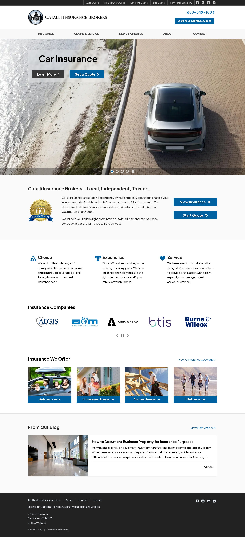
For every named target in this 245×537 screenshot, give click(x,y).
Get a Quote (87, 72)
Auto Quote (92, 2)
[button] (112, 171)
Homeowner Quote (114, 2)
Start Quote (195, 215)
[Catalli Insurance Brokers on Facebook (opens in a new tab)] (197, 2)
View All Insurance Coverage (197, 359)
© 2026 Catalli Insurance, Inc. (44, 499)
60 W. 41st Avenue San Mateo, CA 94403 (40, 516)
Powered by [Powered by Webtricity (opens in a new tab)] (58, 529)
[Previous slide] (117, 335)
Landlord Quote (139, 2)
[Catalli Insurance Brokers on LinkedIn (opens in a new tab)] (208, 2)
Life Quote (159, 2)
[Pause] (133, 171)
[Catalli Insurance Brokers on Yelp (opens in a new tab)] (214, 2)
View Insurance (195, 202)
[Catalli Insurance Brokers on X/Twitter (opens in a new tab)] (203, 2)
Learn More (48, 72)
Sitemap (97, 499)
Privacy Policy (35, 529)
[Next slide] (127, 335)
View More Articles (203, 428)
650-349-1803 (37, 522)
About (69, 499)
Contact (82, 499)
